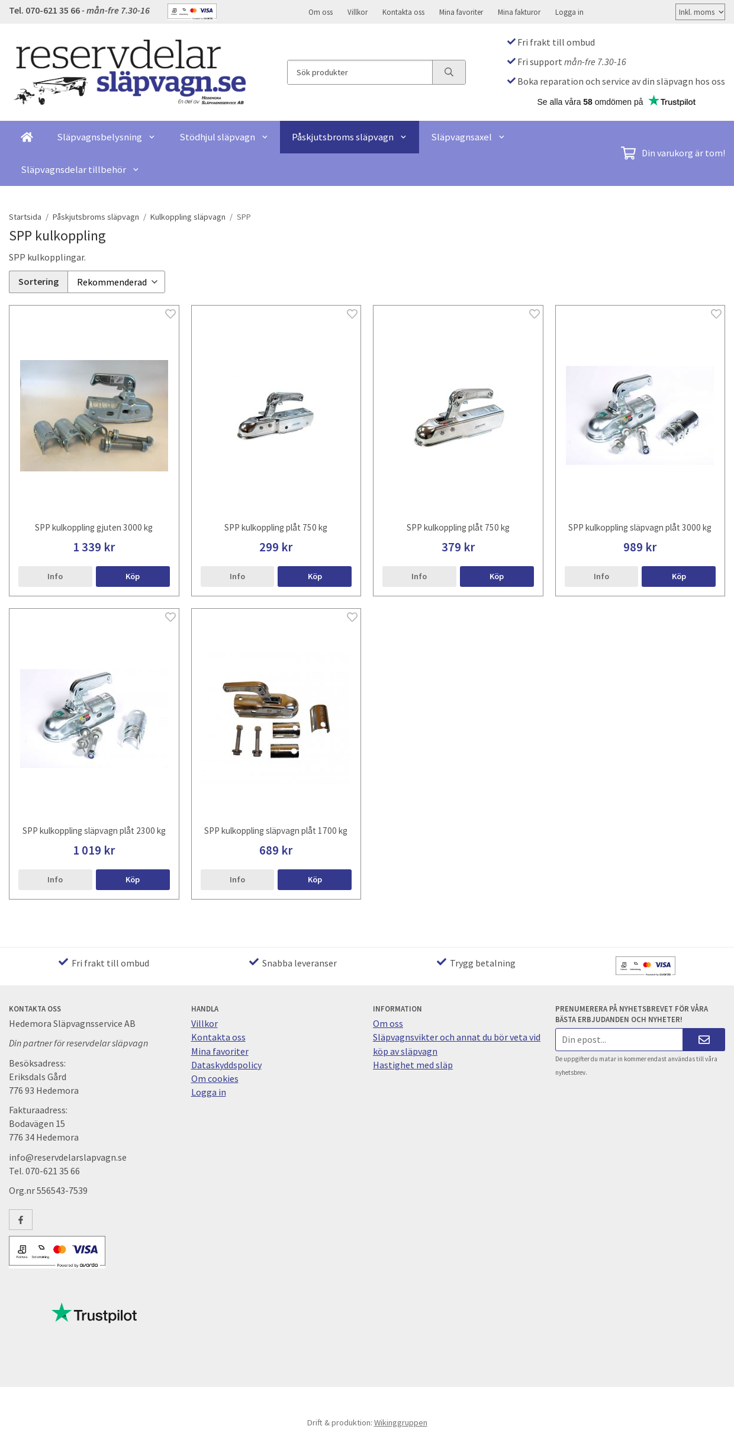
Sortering (38, 281)
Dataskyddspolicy (226, 1063)
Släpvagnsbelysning (106, 136)
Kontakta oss (403, 12)
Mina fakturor (519, 12)
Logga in (569, 12)
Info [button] (55, 574)
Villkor (357, 12)
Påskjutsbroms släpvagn (349, 136)
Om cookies (215, 1077)
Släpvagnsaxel (468, 136)
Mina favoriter (461, 12)
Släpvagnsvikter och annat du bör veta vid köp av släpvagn (456, 1042)
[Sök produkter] (360, 72)
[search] (448, 72)
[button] (133, 574)
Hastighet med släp (413, 1063)
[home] (27, 137)
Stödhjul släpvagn (224, 136)
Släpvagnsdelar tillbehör (80, 169)
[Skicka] (704, 1037)
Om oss (320, 12)
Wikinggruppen (400, 1420)
